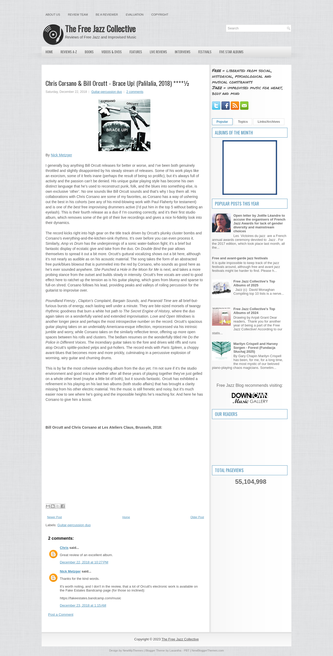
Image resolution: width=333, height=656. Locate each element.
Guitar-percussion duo (106, 92)
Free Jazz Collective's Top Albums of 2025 (254, 283)
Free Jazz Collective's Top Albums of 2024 (254, 311)
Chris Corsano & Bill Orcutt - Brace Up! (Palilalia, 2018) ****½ (118, 83)
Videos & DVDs (111, 51)
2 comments (134, 92)
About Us (53, 14)
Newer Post (54, 517)
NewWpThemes (133, 650)
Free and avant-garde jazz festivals (240, 258)
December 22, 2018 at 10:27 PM (84, 562)
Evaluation (134, 14)
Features (136, 51)
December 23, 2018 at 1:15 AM (83, 605)
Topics (243, 122)
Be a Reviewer (107, 14)
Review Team (78, 14)
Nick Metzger (61, 155)
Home (49, 51)
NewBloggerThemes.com (208, 650)
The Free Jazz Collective (100, 28)
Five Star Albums (231, 51)
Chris (64, 548)
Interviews (182, 51)
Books (89, 51)
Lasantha (175, 650)
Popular (222, 122)
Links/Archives (269, 122)
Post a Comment (60, 614)
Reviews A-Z (69, 51)
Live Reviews (158, 51)
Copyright (159, 14)
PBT (186, 650)
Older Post (197, 517)
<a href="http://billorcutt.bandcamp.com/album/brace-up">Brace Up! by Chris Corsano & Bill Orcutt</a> (124, 412)
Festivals (205, 51)
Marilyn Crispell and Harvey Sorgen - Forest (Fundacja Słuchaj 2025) (255, 347)
